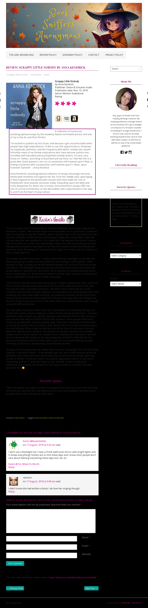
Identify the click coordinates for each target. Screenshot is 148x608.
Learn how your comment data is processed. (72, 577)
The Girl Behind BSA (21, 54)
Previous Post (15, 588)
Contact (93, 54)
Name (85, 537)
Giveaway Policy (72, 54)
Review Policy (48, 54)
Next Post (91, 588)
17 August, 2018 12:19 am (17, 74)
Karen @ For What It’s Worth (23, 464)
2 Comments (35, 74)
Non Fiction (20, 418)
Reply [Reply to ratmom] (11, 491)
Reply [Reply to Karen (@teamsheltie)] (11, 467)
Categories (115, 250)
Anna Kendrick (41, 418)
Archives (114, 278)
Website (86, 554)
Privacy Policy (114, 54)
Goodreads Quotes (134, 225)
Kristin (46, 74)
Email (85, 545)
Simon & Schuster (56, 418)
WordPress (137, 603)
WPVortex (126, 603)
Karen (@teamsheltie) (34, 441)
